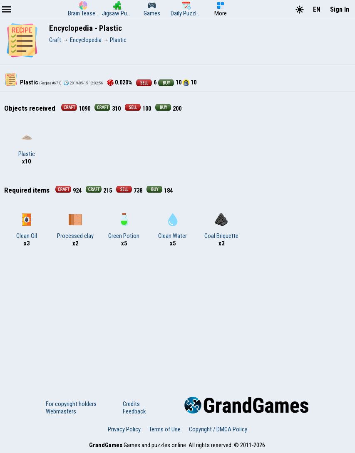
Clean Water (172, 226)
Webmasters (61, 411)
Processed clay (75, 226)
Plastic (26, 144)
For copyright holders (71, 404)
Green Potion (123, 226)
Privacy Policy (124, 429)
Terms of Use (165, 429)
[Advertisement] (177, 318)
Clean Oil (26, 226)
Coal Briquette (221, 226)
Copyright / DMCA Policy (218, 429)
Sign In (339, 9)
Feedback (134, 411)
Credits (131, 404)
